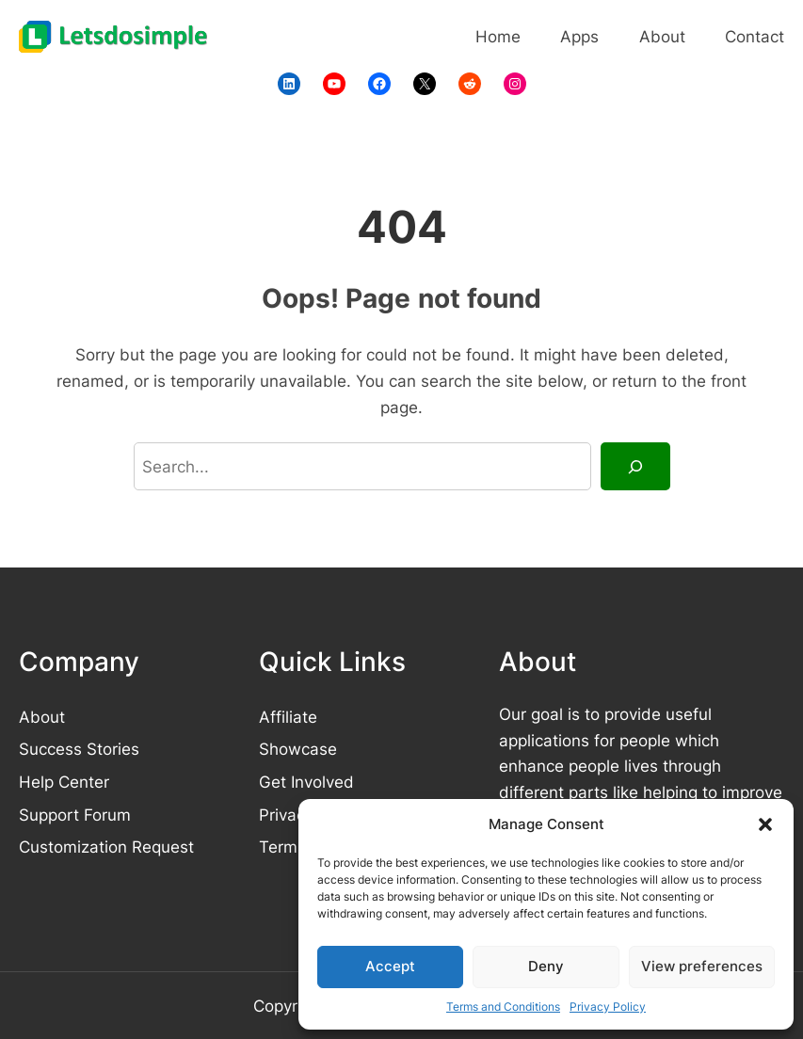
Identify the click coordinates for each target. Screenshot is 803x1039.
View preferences (702, 966)
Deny (546, 966)
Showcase (298, 749)
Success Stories (79, 749)
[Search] (635, 466)
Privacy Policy (608, 1006)
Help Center (64, 781)
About (42, 717)
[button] (765, 824)
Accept (390, 966)
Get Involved (306, 781)
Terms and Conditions (503, 1006)
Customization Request (106, 846)
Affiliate (288, 717)
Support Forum (75, 814)
